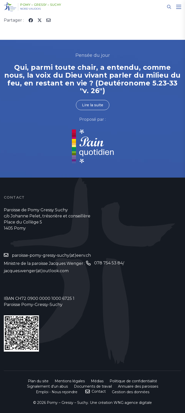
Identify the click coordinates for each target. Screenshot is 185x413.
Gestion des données (130, 392)
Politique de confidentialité (133, 381)
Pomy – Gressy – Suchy (40, 4)
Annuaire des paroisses (138, 386)
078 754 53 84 (108, 263)
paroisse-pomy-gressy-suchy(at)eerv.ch (51, 255)
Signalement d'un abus (47, 386)
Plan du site (38, 381)
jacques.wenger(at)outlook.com (36, 270)
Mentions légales (70, 381)
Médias (97, 381)
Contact (99, 391)
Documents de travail (93, 386)
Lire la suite (92, 105)
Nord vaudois (30, 9)
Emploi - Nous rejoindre (56, 392)
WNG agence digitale (133, 402)
